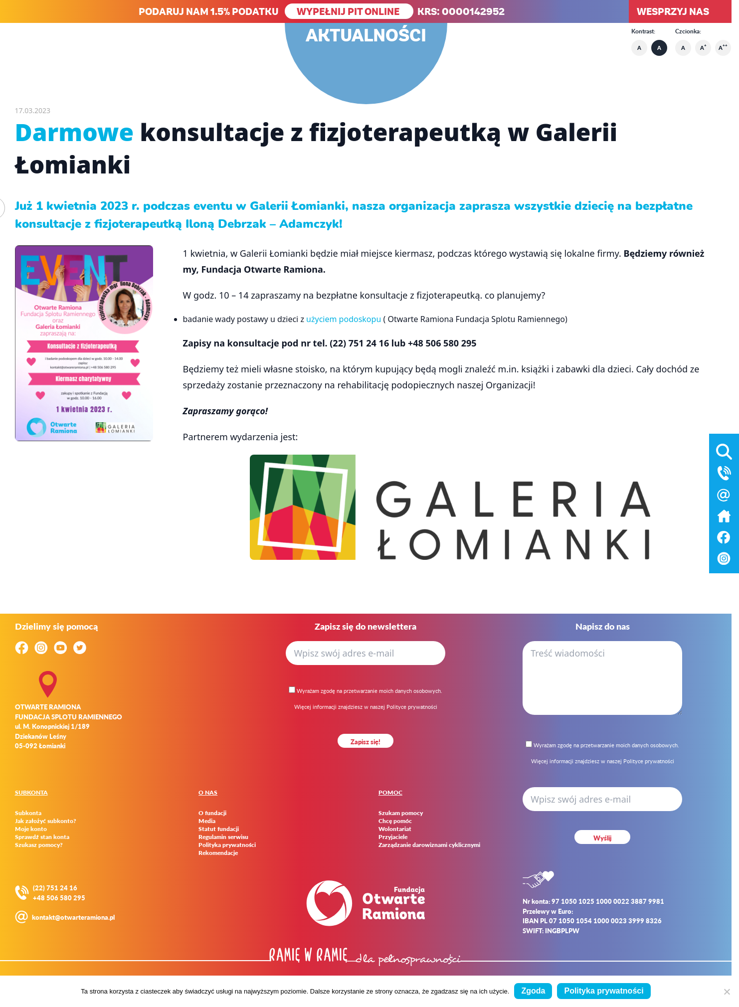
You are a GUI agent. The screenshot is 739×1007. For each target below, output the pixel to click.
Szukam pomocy (400, 813)
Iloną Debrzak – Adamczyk (262, 224)
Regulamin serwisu (223, 837)
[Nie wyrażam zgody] (727, 992)
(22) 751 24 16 (55, 887)
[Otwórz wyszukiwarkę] (724, 450)
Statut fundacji (218, 829)
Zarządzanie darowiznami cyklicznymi (429, 845)
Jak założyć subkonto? (45, 821)
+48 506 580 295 (59, 897)
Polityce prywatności (411, 706)
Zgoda (533, 991)
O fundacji (212, 813)
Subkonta (28, 813)
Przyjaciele (392, 837)
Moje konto (31, 829)
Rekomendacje (218, 853)
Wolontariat (394, 829)
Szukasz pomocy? (39, 845)
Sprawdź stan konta (42, 837)
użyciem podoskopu (343, 319)
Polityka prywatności (227, 845)
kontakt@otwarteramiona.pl (73, 917)
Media (206, 821)
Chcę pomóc (395, 821)
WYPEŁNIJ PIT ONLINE (349, 11)
